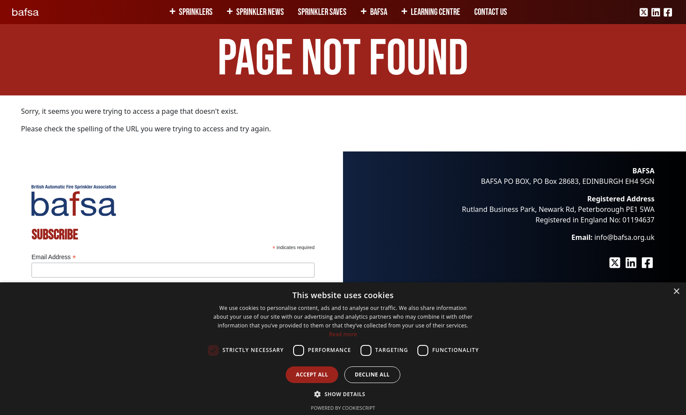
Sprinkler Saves (322, 12)
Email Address (54, 257)
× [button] (676, 291)
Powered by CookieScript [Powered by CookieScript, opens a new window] (343, 407)
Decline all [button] (372, 374)
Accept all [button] (312, 374)
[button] (343, 394)
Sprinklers (196, 12)
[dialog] (343, 348)
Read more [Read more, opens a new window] (343, 334)
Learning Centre (435, 12)
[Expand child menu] (174, 12)
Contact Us (490, 12)
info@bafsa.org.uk (624, 237)
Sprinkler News (260, 12)
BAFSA (378, 12)
